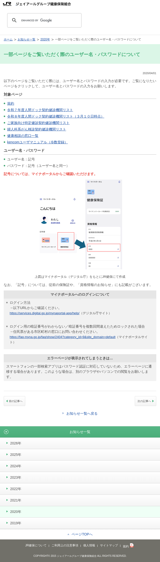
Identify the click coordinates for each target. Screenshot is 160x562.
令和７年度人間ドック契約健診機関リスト (40, 110)
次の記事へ (144, 401)
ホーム (8, 39)
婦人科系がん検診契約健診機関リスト (36, 129)
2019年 (15, 523)
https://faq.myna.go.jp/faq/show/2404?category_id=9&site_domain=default (62, 337)
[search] (43, 20)
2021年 (15, 500)
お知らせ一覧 (26, 39)
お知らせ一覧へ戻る (82, 413)
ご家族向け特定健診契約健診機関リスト (38, 123)
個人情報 (89, 545)
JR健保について (36, 545)
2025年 (15, 455)
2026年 (15, 443)
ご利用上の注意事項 (65, 545)
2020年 (45, 39)
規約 (10, 103)
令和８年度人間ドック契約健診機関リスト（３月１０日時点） (55, 116)
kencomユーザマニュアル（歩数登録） (37, 142)
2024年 (15, 466)
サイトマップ (109, 545)
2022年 (15, 489)
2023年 (15, 477)
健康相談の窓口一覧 (22, 136)
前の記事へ (16, 401)
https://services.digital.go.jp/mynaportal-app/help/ (45, 313)
